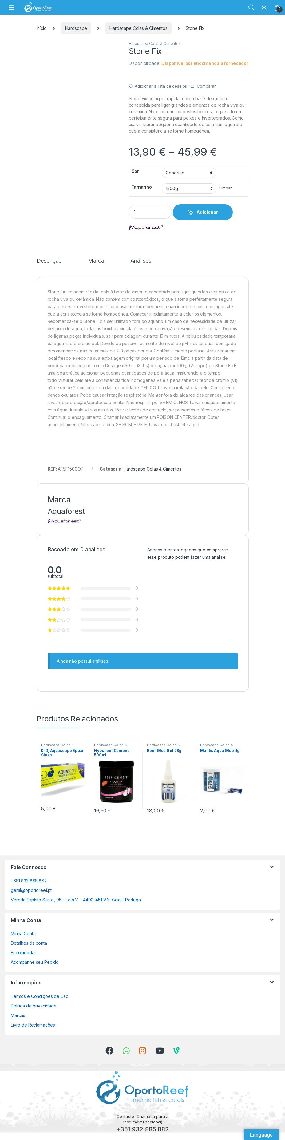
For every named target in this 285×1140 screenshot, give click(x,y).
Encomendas (24, 952)
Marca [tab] (96, 261)
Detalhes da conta (29, 943)
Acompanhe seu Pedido (35, 962)
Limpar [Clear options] (225, 188)
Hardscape (76, 28)
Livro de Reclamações (33, 1024)
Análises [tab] (140, 261)
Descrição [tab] (49, 261)
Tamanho (141, 186)
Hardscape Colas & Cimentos (138, 28)
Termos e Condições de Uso (40, 996)
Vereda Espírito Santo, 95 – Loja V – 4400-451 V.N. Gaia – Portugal (76, 899)
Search (251, 7)
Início (42, 28)
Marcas (18, 1015)
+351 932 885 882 (29, 880)
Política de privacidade (34, 1005)
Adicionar (207, 212)
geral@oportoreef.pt (31, 890)
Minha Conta (23, 933)
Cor (135, 171)
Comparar (206, 86)
